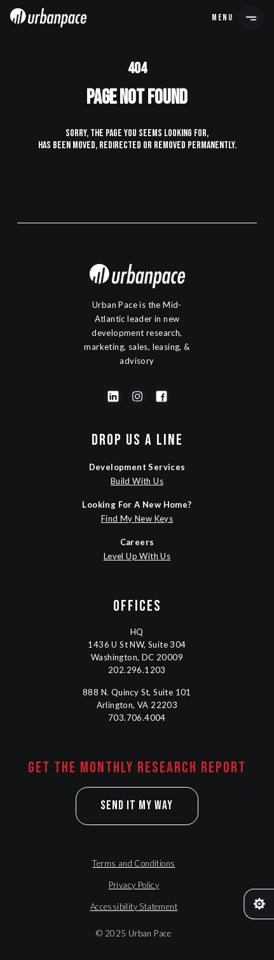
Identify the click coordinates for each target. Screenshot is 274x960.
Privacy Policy (134, 885)
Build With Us (137, 481)
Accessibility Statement (133, 906)
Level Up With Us (137, 556)
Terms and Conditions (133, 863)
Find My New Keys (137, 518)
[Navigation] (48, 17)
